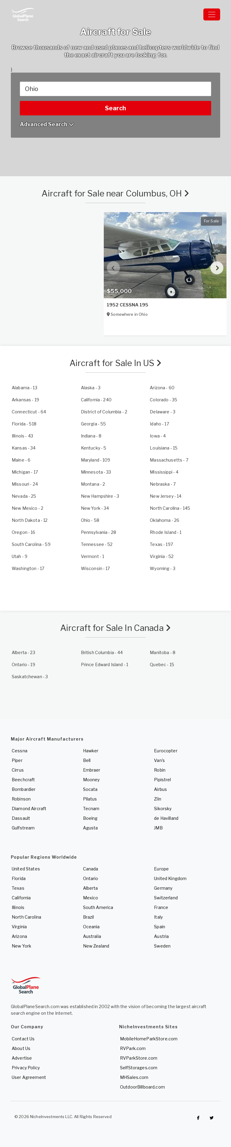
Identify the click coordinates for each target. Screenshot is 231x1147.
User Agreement (29, 1077)
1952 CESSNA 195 (127, 305)
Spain (159, 926)
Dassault (21, 818)
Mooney (91, 779)
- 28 (98, 532)
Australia (92, 936)
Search (115, 108)
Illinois (18, 907)
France (161, 907)
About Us (21, 1048)
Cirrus (18, 770)
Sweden (162, 945)
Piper (17, 760)
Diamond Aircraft (29, 808)
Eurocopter (165, 750)
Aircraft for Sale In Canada (115, 628)
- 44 (102, 652)
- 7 (169, 459)
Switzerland (166, 897)
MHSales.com (134, 1077)
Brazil (88, 917)
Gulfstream (23, 827)
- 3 (90, 387)
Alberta (90, 888)
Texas (18, 888)
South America (98, 907)
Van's (159, 760)
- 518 (24, 423)
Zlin (157, 798)
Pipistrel (162, 779)
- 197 (161, 544)
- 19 (25, 399)
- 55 (93, 423)
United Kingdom (170, 878)
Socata (90, 789)
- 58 (90, 520)
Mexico (90, 897)
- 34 (24, 447)
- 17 (159, 423)
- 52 (97, 544)
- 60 (162, 387)
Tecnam (91, 808)
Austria (161, 936)
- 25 (24, 496)
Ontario (90, 878)
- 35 (163, 399)
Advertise (22, 1058)
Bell (87, 760)
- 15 (163, 447)
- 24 (25, 484)
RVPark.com (133, 1048)
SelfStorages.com (138, 1067)
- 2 (104, 411)
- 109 (95, 459)
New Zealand (96, 945)
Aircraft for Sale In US (115, 363)
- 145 (170, 508)
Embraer (91, 770)
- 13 (24, 387)
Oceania (91, 926)
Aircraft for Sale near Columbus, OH (115, 193)
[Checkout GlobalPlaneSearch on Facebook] (198, 1118)
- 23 (23, 652)
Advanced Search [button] (47, 124)
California (21, 897)
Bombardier (23, 789)
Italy (158, 917)
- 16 (23, 532)
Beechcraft (23, 779)
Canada (90, 868)
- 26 (164, 520)
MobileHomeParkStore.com (148, 1038)
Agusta (90, 827)
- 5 (93, 447)
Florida (19, 878)
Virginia (19, 926)
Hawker (91, 750)
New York (21, 945)
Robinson (21, 798)
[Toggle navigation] (211, 14)
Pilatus (90, 798)
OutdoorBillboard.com (142, 1086)
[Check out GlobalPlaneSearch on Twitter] (212, 1118)
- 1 (165, 532)
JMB (158, 827)
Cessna (19, 750)
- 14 (165, 496)
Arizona (19, 936)
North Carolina (26, 917)
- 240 (96, 399)
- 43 (22, 435)
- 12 (30, 520)
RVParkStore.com (138, 1058)
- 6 (21, 459)
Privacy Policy (26, 1067)
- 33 (96, 472)
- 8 (91, 435)
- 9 (19, 556)
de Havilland (166, 818)
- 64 (29, 411)
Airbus (160, 789)
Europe (161, 868)
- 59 (31, 544)
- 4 (158, 435)
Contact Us (23, 1038)
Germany (163, 888)
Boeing (90, 818)
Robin (159, 770)
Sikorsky (162, 808)
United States (26, 868)
